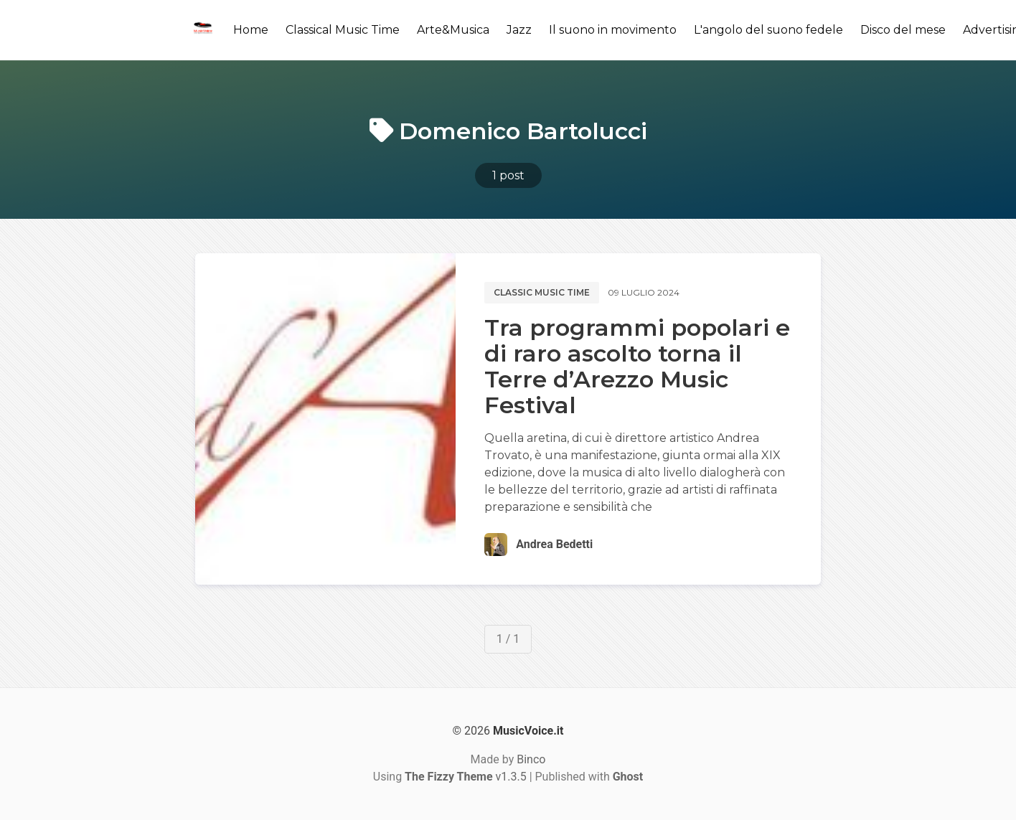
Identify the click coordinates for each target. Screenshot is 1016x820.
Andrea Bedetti (554, 544)
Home (250, 30)
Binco (531, 759)
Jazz (519, 30)
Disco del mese (903, 30)
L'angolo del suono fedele (768, 30)
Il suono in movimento (613, 30)
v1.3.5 (466, 776)
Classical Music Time (343, 30)
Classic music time (542, 292)
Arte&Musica (453, 30)
